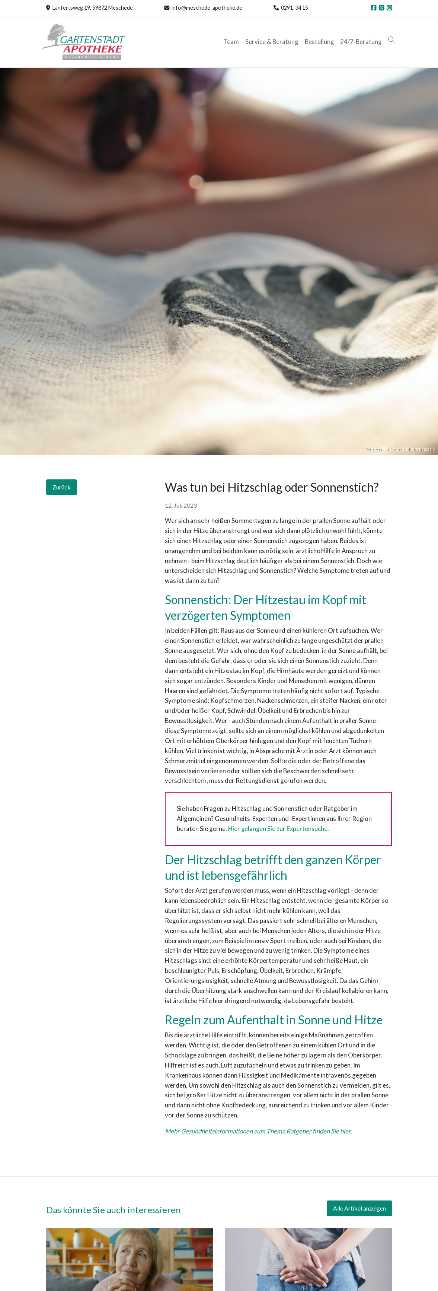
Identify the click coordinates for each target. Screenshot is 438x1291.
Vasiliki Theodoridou (395, 449)
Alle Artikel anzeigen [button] (359, 1208)
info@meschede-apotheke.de (207, 7)
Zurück (61, 487)
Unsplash (425, 449)
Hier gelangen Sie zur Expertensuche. (279, 828)
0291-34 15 (294, 7)
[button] (392, 40)
